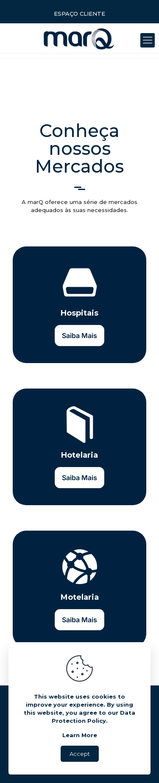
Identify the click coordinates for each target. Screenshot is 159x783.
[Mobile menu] (147, 40)
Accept (80, 753)
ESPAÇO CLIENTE (79, 13)
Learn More (79, 735)
